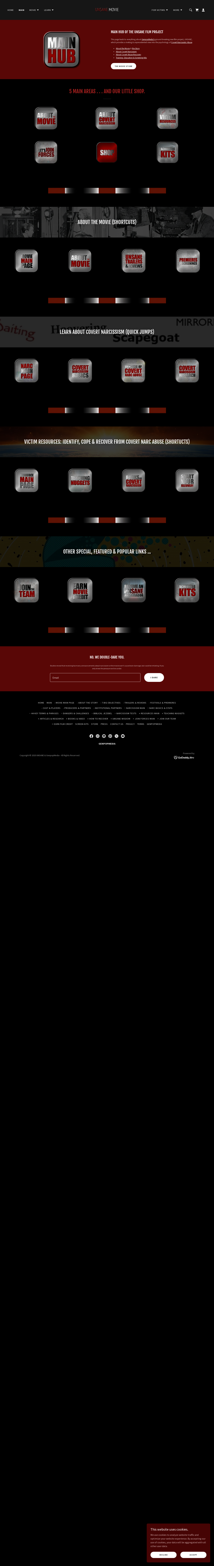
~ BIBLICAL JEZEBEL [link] (102, 713)
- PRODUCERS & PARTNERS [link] (77, 708)
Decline (164, 1555)
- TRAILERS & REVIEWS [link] (134, 702)
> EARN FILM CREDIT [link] (62, 724)
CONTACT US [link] (116, 724)
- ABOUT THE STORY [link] (87, 702)
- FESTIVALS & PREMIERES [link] (162, 702)
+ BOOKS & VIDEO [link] (75, 718)
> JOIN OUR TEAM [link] (166, 718)
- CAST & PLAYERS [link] (51, 708)
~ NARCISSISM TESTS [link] (125, 713)
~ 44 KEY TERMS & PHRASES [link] (44, 713)
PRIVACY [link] (130, 724)
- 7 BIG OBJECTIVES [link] (110, 702)
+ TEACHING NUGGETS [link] (173, 713)
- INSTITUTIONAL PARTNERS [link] (108, 708)
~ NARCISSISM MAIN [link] (134, 708)
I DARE (154, 677)
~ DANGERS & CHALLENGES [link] (75, 713)
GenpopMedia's (148, 39)
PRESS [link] (104, 724)
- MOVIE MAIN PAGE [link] (64, 702)
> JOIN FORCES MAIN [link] (144, 718)
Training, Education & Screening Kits (131, 57)
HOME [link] (11, 10)
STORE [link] (94, 724)
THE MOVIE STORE (124, 66)
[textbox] (95, 677)
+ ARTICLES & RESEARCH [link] (51, 718)
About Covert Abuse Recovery (128, 54)
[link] (107, 9)
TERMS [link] (140, 724)
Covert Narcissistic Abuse (181, 42)
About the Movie (123, 48)
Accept (193, 1555)
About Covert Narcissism (126, 51)
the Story (136, 48)
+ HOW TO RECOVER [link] (97, 718)
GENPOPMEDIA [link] (154, 724)
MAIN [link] (21, 10)
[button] (34, 10)
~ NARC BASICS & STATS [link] (159, 708)
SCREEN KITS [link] (82, 724)
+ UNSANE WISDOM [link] (120, 718)
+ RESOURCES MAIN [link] (149, 713)
